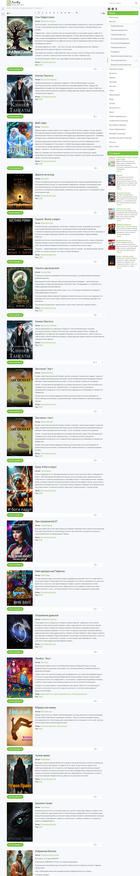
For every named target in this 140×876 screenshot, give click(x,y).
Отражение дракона (46, 615)
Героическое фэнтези (62, 694)
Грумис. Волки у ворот (47, 219)
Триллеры (113, 82)
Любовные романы (116, 69)
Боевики (112, 77)
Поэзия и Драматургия (117, 116)
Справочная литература (118, 121)
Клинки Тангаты (44, 75)
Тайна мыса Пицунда (123, 193)
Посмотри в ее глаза (123, 209)
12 (76, 13)
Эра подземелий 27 (46, 521)
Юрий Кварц (45, 575)
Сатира (112, 103)
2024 (41, 696)
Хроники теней (43, 803)
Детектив (112, 73)
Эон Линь (44, 662)
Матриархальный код (123, 240)
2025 (41, 65)
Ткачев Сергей (46, 525)
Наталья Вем (45, 272)
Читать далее (14, 69)
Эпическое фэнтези (26, 8)
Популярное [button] (114, 153)
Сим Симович (46, 471)
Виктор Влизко (46, 711)
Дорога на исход (44, 174)
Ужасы (111, 90)
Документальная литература (120, 138)
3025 (41, 647)
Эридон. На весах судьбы (124, 256)
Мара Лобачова (47, 422)
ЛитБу (9, 8)
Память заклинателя (47, 268)
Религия (112, 142)
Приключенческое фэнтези (121, 56)
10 (69, 13)
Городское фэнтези (118, 34)
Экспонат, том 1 (44, 417)
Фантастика (113, 17)
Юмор (111, 99)
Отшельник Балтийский (50, 855)
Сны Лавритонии (44, 17)
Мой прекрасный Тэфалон (50, 571)
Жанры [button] (123, 13)
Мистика (112, 86)
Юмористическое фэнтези (121, 65)
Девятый (119, 175)
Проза (111, 112)
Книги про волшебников (120, 43)
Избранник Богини (45, 851)
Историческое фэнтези (120, 39)
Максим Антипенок (48, 21)
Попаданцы (115, 52)
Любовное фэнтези (118, 47)
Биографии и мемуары (117, 125)
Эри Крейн (45, 178)
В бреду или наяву (45, 707)
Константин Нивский (49, 79)
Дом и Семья (114, 146)
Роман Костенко (47, 223)
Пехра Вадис (45, 759)
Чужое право (42, 755)
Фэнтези (15, 8)
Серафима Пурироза (49, 619)
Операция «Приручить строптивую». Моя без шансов (126, 226)
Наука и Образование (117, 129)
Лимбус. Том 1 (43, 658)
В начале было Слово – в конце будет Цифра (126, 158)
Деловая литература (117, 133)
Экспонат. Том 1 (44, 368)
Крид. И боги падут (46, 466)
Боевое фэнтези (46, 694)
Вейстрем (41, 122)
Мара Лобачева (47, 373)
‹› (119, 171)
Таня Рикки (45, 127)
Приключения (62, 726)
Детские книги (114, 108)
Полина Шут (45, 807)
